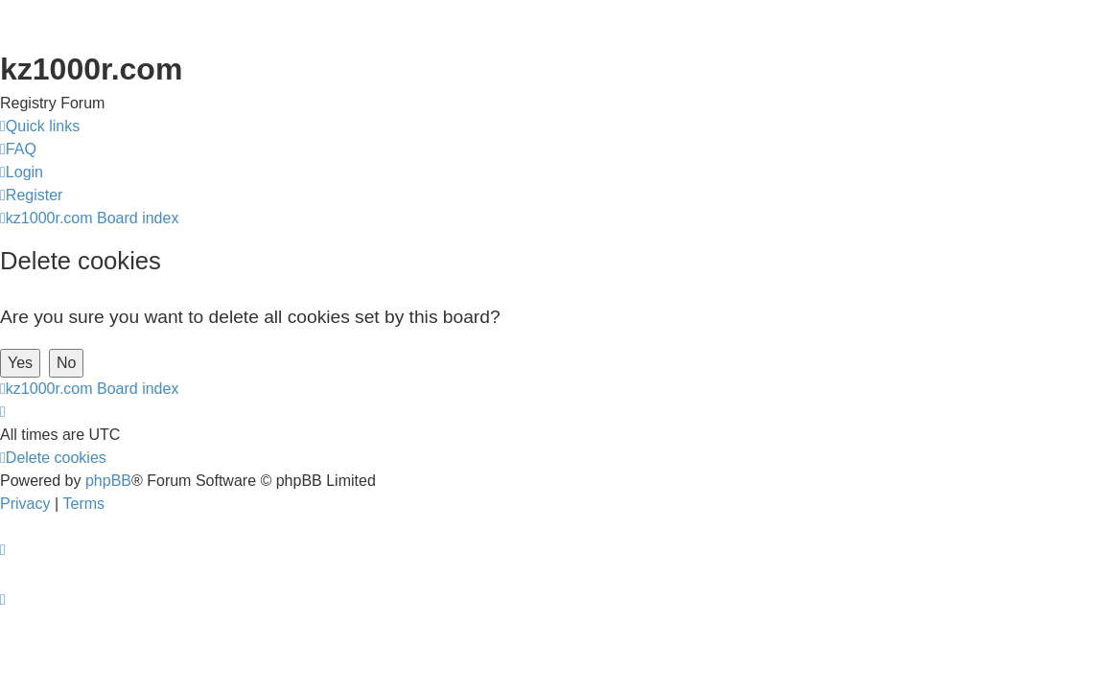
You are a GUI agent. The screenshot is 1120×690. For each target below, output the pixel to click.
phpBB (108, 480)
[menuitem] (18, 149)
